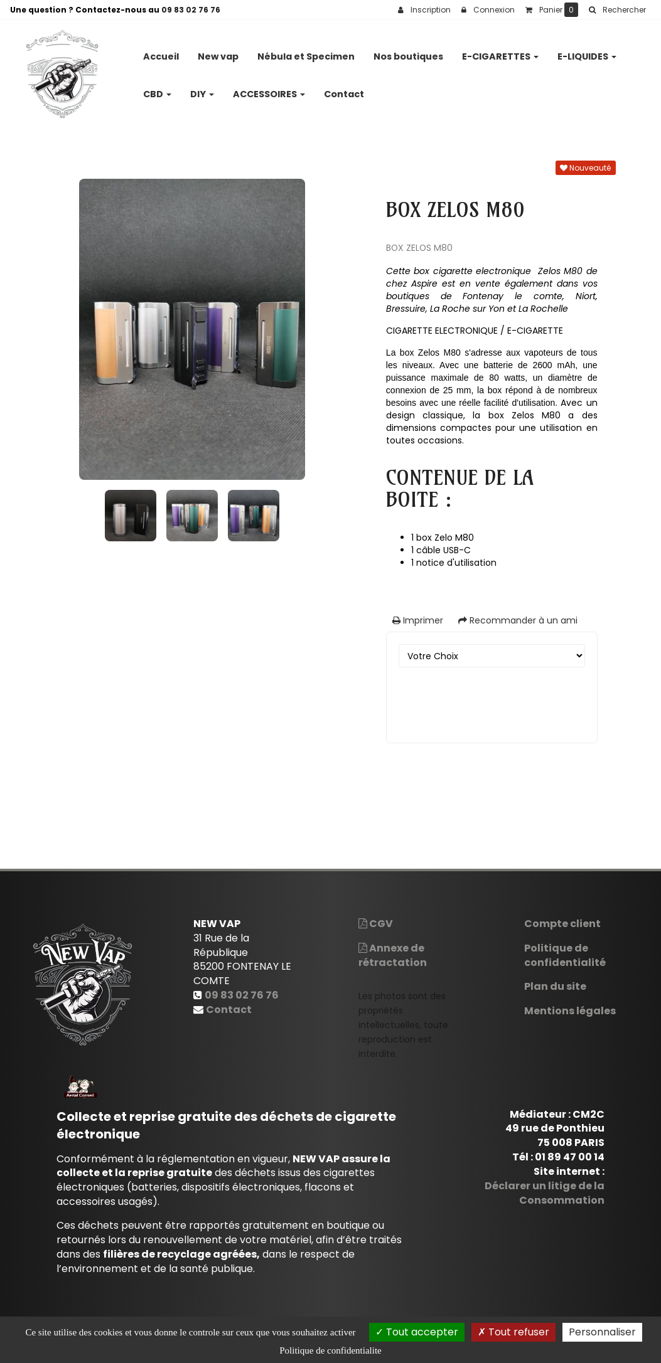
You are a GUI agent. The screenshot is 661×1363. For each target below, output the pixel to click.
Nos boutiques (408, 51)
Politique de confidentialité (565, 955)
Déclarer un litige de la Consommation (545, 1193)
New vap (218, 51)
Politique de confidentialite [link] (330, 1350)
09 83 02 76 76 (190, 9)
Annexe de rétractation (392, 955)
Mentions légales (570, 1011)
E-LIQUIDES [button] (586, 51)
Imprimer (417, 620)
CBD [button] (157, 89)
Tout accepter (416, 1332)
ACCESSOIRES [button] (269, 89)
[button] (617, 10)
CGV (375, 923)
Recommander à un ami (518, 620)
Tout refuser (513, 1332)
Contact (344, 89)
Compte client (562, 923)
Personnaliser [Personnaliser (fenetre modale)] (602, 1332)
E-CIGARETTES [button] (500, 51)
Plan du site (555, 986)
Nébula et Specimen (306, 51)
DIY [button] (202, 89)
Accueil (161, 51)
